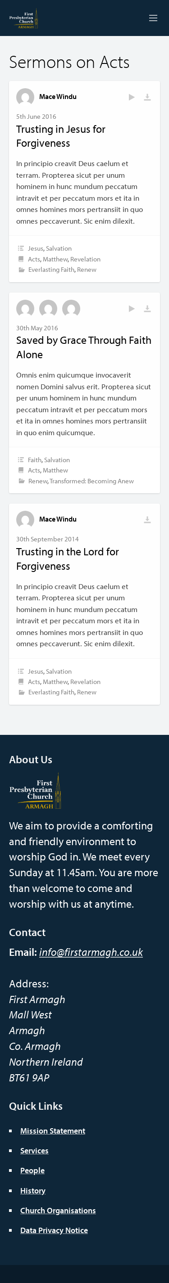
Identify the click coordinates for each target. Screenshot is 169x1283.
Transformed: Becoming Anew (92, 481)
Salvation (59, 248)
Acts (34, 259)
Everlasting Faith (51, 269)
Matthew (55, 259)
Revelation (85, 259)
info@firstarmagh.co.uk (91, 952)
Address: (29, 983)
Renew (86, 269)
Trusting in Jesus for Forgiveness (60, 136)
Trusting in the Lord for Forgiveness (67, 558)
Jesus (35, 248)
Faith (34, 459)
